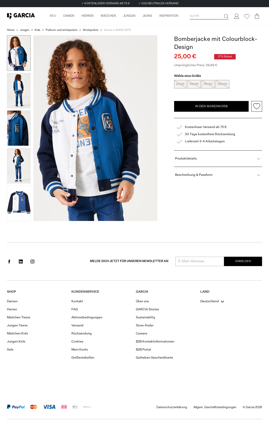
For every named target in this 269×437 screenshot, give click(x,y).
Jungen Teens (17, 325)
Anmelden (243, 261)
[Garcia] (21, 16)
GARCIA (142, 291)
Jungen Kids (16, 341)
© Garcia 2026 (252, 407)
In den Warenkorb (211, 106)
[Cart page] (257, 16)
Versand (77, 325)
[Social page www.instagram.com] (32, 261)
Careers (141, 333)
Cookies (77, 341)
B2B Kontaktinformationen (155, 341)
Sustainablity (145, 317)
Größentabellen (82, 357)
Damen (12, 301)
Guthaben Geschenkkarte (154, 357)
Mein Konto (79, 349)
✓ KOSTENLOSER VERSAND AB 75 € (105, 3)
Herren (12, 309)
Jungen (24, 30)
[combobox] (212, 301)
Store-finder (145, 325)
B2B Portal (143, 349)
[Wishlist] (246, 16)
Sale (10, 349)
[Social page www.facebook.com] (9, 261)
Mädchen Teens (18, 317)
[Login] (236, 16)
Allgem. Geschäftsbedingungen (214, 407)
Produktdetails (218, 159)
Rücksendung (81, 333)
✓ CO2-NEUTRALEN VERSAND (159, 3)
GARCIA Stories (147, 309)
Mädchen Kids (17, 333)
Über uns (142, 301)
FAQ (74, 309)
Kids (37, 30)
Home (11, 30)
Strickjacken (90, 30)
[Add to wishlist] (256, 106)
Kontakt (77, 301)
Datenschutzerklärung (171, 407)
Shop (11, 291)
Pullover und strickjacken (61, 30)
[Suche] (225, 16)
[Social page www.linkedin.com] (21, 261)
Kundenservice (85, 291)
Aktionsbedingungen (86, 317)
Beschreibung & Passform (218, 175)
